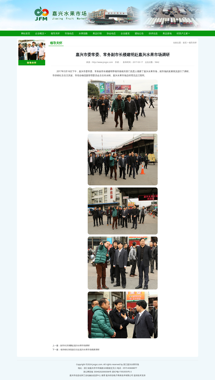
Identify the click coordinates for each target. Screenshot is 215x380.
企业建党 (125, 33)
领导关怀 (55, 33)
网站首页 (25, 33)
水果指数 (83, 33)
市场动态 (69, 33)
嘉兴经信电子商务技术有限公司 (119, 375)
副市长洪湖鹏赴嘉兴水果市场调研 (75, 345)
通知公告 (139, 33)
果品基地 (167, 33)
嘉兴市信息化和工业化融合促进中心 (85, 375)
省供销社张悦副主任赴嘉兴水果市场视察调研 (79, 349)
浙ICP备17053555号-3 (122, 371)
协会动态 (111, 33)
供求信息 (153, 33)
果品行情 (97, 33)
